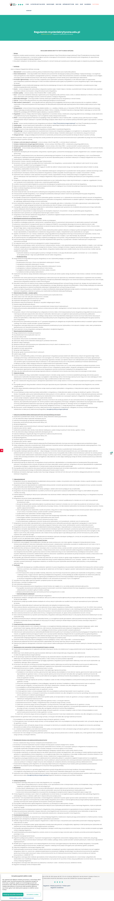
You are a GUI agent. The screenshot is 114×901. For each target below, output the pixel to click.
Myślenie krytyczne (68, 4)
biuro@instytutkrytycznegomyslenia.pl (57, 409)
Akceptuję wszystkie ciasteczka (13, 894)
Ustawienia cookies (32, 894)
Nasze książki (50, 4)
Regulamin (46, 886)
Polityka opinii (66, 886)
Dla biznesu (87, 4)
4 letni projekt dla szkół (37, 4)
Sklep (81, 4)
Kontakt (29, 10)
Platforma (95, 4)
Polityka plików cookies (15, 898)
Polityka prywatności (28, 898)
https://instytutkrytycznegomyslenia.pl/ (64, 123)
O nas (27, 4)
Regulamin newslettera (57, 887)
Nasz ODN (58, 4)
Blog (77, 4)
